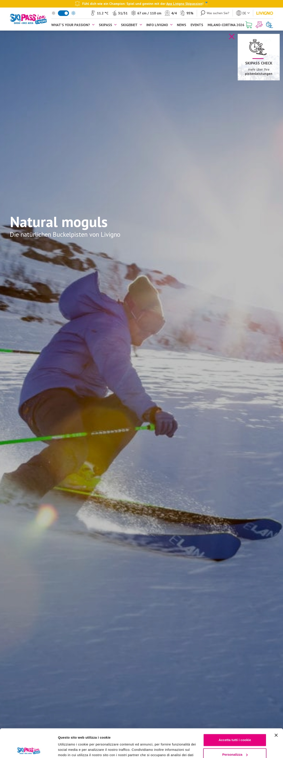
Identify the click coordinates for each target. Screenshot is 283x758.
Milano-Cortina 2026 (226, 25)
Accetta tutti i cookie (235, 711)
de (244, 13)
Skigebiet (129, 25)
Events (197, 25)
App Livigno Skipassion (184, 3)
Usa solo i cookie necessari (234, 740)
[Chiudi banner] (276, 706)
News (181, 25)
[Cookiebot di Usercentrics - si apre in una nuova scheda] (28, 749)
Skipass (105, 25)
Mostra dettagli (70, 749)
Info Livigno (157, 25)
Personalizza (235, 726)
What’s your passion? (70, 25)
